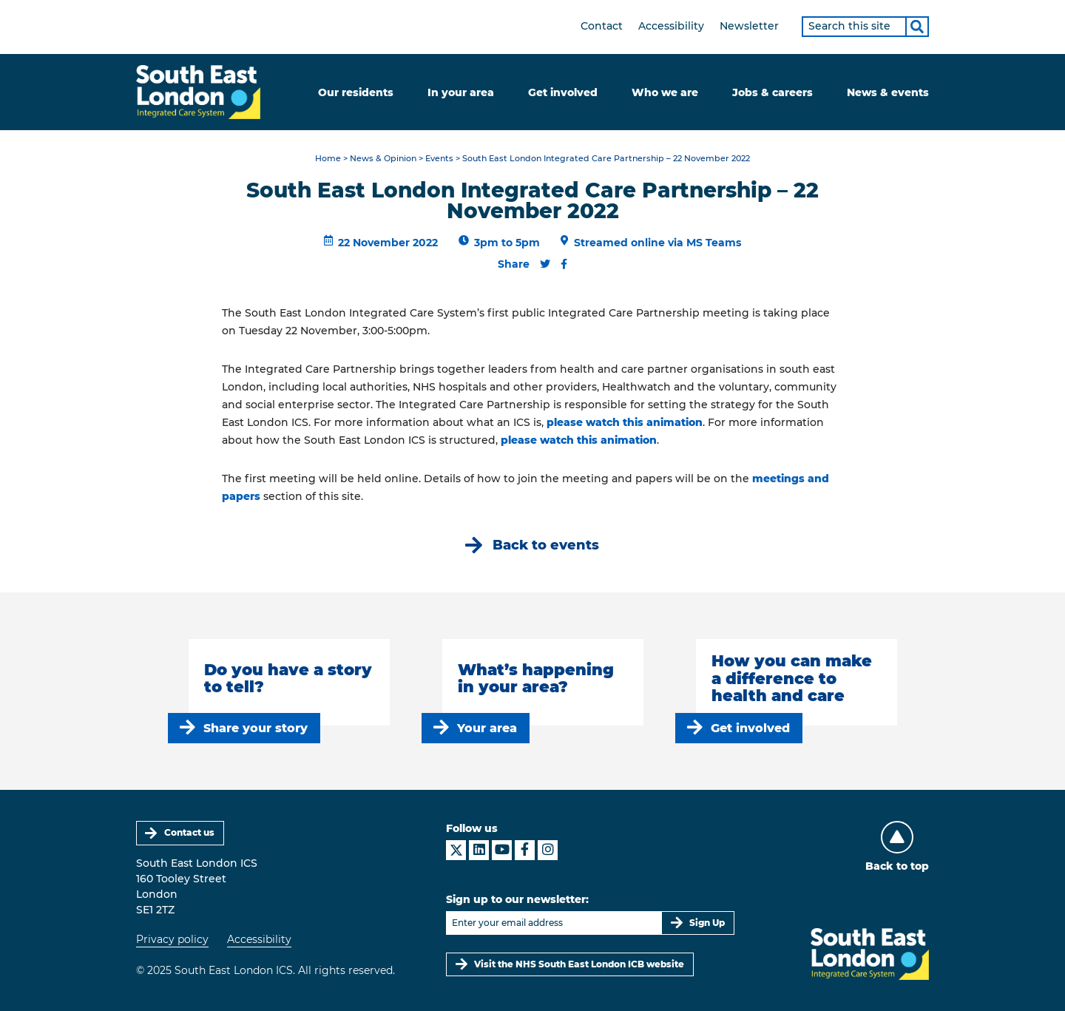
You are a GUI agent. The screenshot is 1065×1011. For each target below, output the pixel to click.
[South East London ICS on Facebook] (525, 850)
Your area (487, 728)
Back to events (546, 544)
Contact (602, 26)
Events (439, 158)
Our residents (355, 92)
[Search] (917, 26)
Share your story (255, 728)
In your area (460, 92)
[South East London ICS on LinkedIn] (479, 850)
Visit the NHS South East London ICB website (579, 964)
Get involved (563, 92)
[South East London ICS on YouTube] (502, 850)
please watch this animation (625, 422)
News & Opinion (383, 158)
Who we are (665, 92)
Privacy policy (172, 939)
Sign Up (707, 922)
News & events (888, 92)
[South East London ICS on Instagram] (548, 850)
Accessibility (671, 26)
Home (328, 158)
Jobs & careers (772, 92)
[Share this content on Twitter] (545, 264)
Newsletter (749, 26)
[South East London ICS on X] (456, 850)
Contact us (189, 832)
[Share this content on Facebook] (564, 264)
